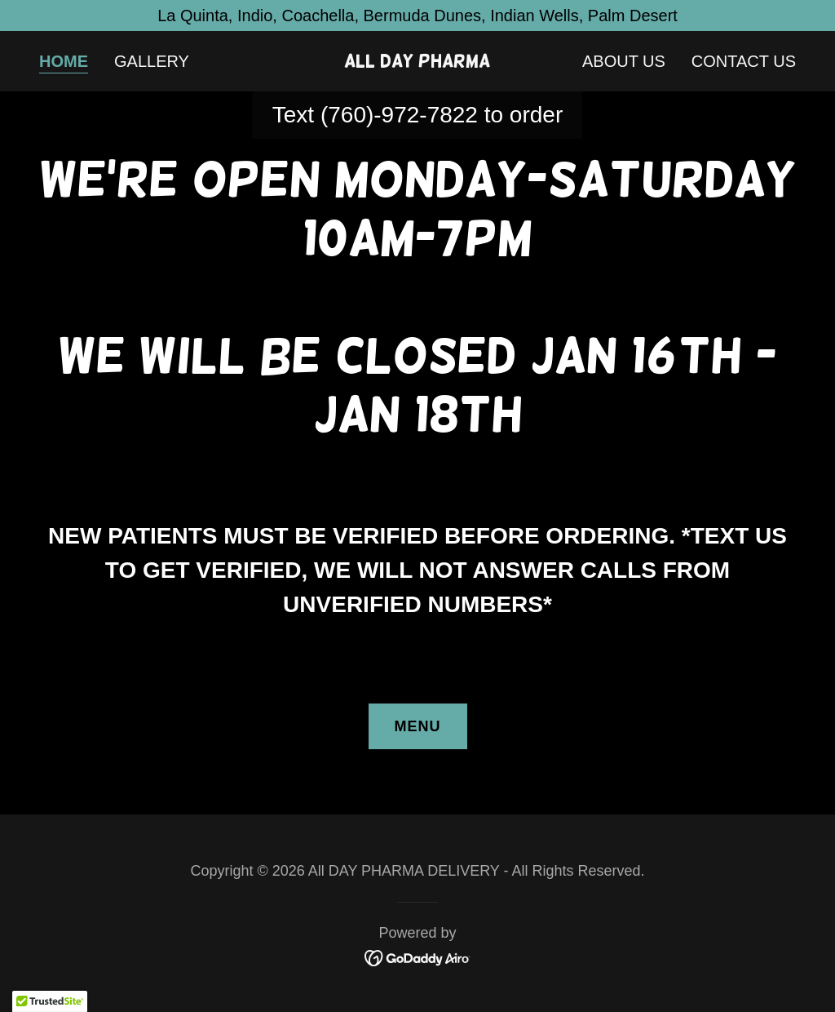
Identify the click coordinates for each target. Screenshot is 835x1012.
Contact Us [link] (743, 61)
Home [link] (63, 61)
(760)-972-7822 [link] (399, 114)
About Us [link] (623, 61)
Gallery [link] (151, 61)
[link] (417, 61)
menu (418, 726)
